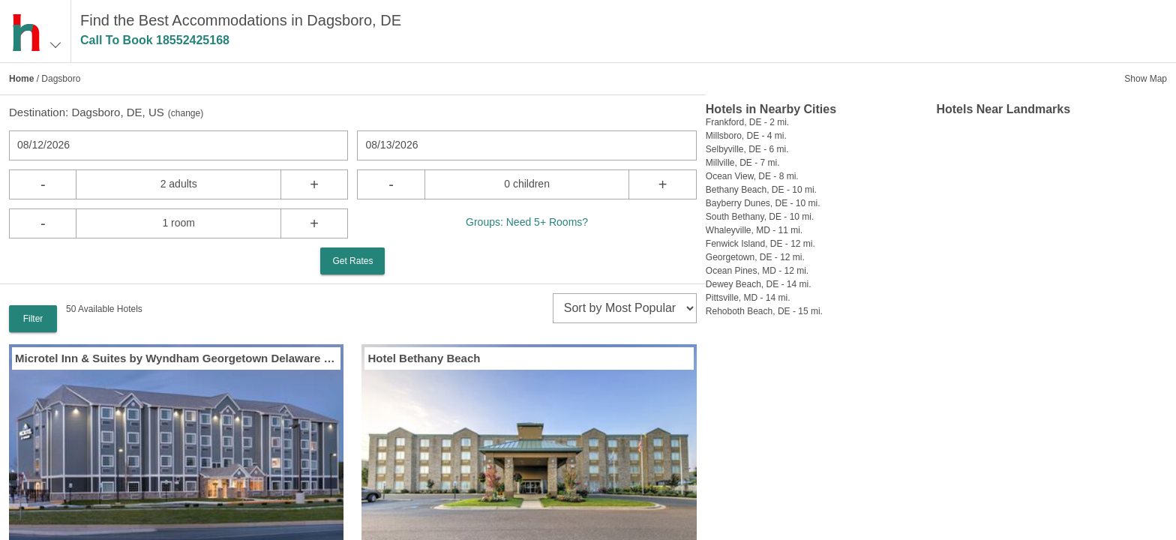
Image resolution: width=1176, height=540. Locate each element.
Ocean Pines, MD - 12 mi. (757, 271)
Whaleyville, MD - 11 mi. (754, 230)
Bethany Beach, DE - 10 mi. (761, 189)
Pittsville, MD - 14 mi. (748, 297)
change (185, 113)
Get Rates (352, 261)
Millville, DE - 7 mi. (743, 163)
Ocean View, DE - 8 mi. (752, 176)
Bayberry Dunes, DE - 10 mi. (763, 203)
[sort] (625, 308)
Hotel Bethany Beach (424, 358)
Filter (33, 319)
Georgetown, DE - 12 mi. (755, 257)
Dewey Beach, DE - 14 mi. (759, 284)
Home (21, 79)
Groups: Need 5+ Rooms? (527, 222)
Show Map (1145, 79)
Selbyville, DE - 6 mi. (747, 149)
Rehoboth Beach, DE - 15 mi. (764, 311)
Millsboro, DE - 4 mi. (746, 135)
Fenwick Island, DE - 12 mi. (760, 243)
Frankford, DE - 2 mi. (747, 122)
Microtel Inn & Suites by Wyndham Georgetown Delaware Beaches (176, 358)
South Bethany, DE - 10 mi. (760, 217)
